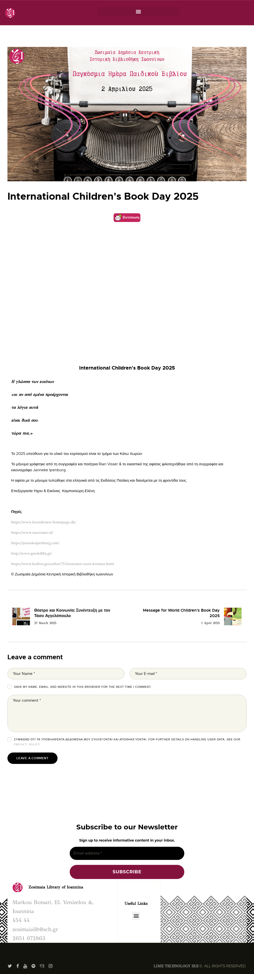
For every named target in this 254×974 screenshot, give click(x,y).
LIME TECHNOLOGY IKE (176, 966)
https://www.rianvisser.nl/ (32, 532)
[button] (138, 11)
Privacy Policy (27, 744)
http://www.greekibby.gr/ (31, 553)
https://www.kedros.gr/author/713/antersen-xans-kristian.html (62, 564)
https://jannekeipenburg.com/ (35, 543)
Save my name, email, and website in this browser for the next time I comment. (83, 686)
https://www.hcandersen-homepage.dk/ (43, 522)
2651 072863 (28, 938)
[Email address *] (127, 853)
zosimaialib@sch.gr (35, 929)
